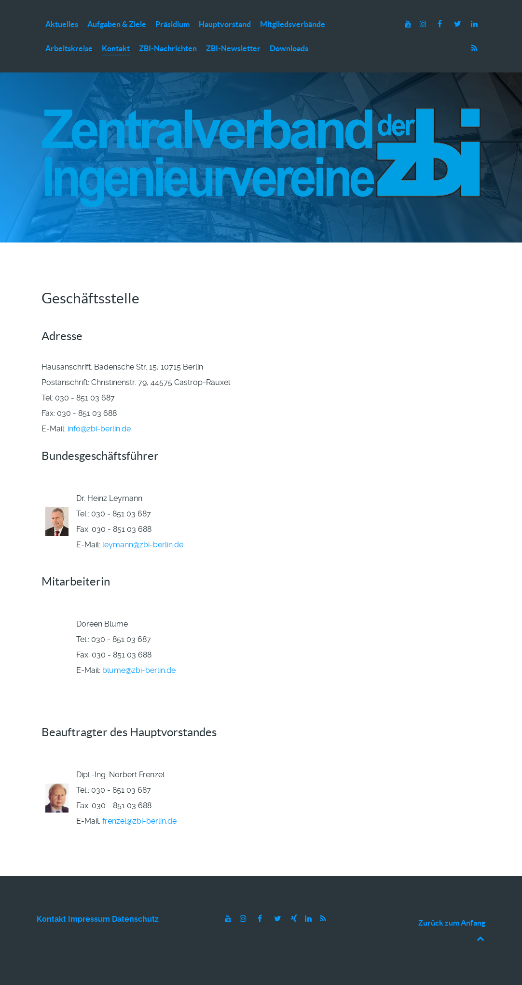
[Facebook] (441, 24)
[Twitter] (458, 24)
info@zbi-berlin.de (99, 428)
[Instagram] (424, 24)
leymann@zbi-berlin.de (142, 544)
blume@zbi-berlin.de (139, 670)
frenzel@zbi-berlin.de (139, 821)
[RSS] (474, 48)
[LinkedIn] (474, 24)
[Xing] (295, 919)
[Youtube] (409, 24)
